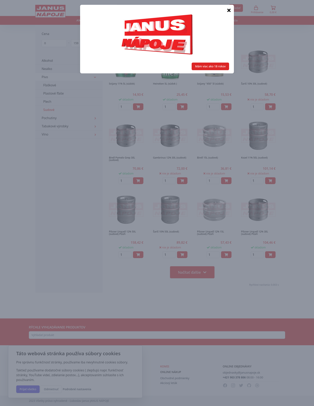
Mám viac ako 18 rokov (210, 66)
